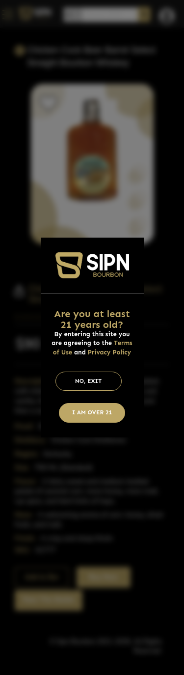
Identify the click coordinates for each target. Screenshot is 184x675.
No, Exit (88, 381)
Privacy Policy (109, 352)
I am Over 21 (92, 412)
